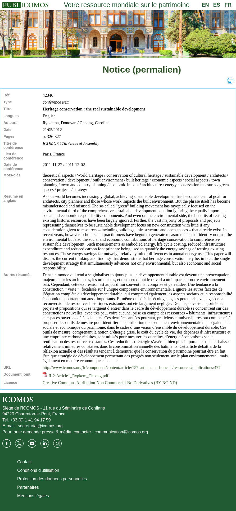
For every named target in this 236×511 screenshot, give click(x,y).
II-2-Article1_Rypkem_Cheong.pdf (75, 376)
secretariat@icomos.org (40, 426)
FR (228, 5)
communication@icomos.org (121, 432)
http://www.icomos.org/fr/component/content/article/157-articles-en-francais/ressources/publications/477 (131, 367)
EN (205, 5)
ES (216, 5)
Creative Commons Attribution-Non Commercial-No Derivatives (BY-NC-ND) (110, 382)
